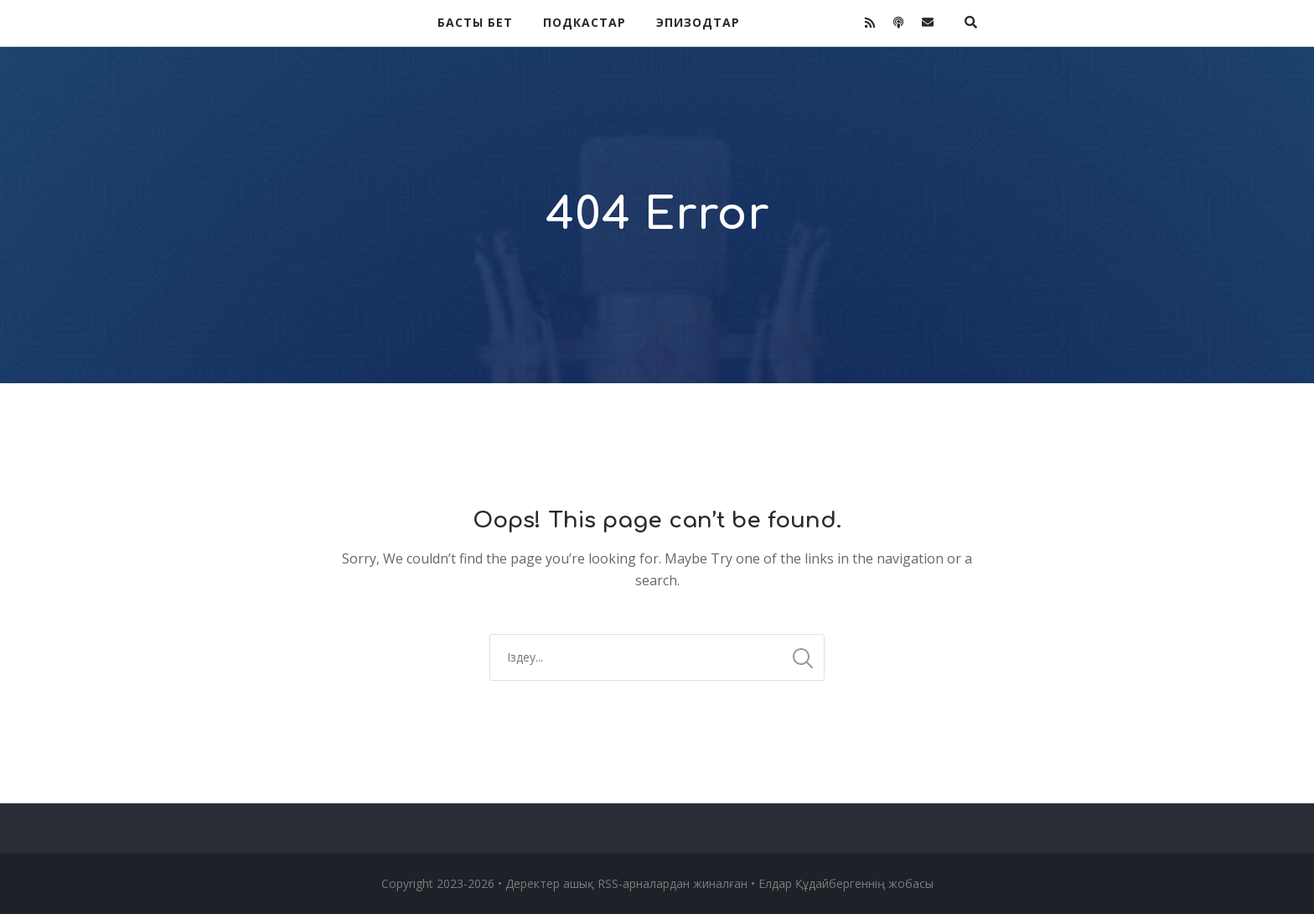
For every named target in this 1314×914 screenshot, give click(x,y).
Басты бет (475, 22)
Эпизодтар (698, 22)
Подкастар (584, 22)
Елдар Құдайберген (813, 883)
